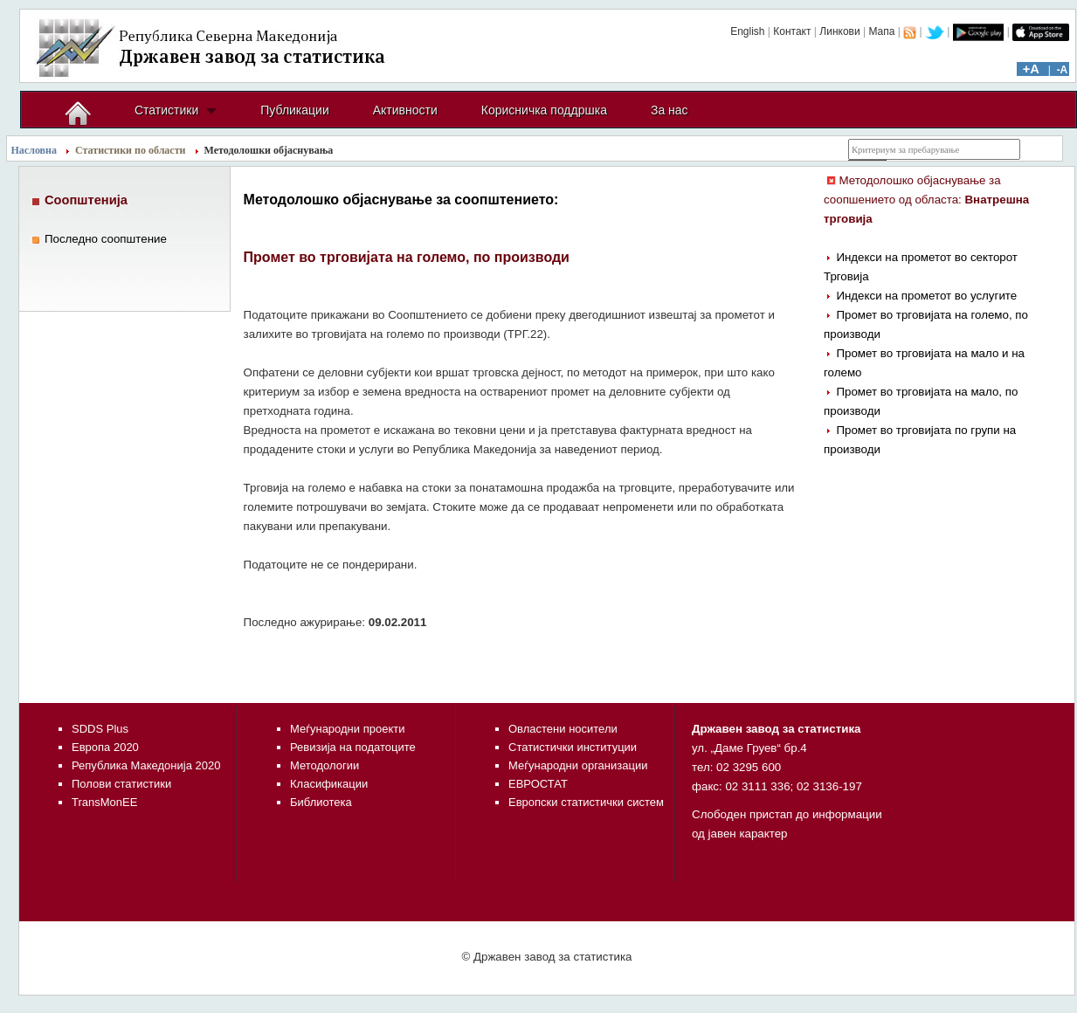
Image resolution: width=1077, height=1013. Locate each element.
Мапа (881, 31)
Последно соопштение (106, 238)
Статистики (166, 110)
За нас (669, 110)
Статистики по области (130, 150)
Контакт (792, 31)
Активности (405, 110)
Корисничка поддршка (544, 110)
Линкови (839, 31)
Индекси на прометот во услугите (926, 295)
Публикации (294, 110)
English (747, 31)
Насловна (34, 150)
